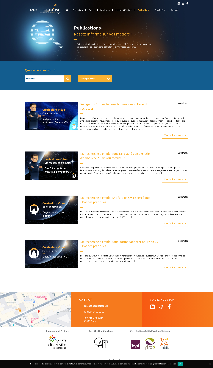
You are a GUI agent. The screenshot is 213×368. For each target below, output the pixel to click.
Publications (143, 10)
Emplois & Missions (123, 10)
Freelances (105, 10)
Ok (180, 364)
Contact (174, 10)
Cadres (92, 10)
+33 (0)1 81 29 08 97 (94, 311)
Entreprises (78, 10)
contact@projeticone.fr (96, 305)
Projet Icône (160, 10)
